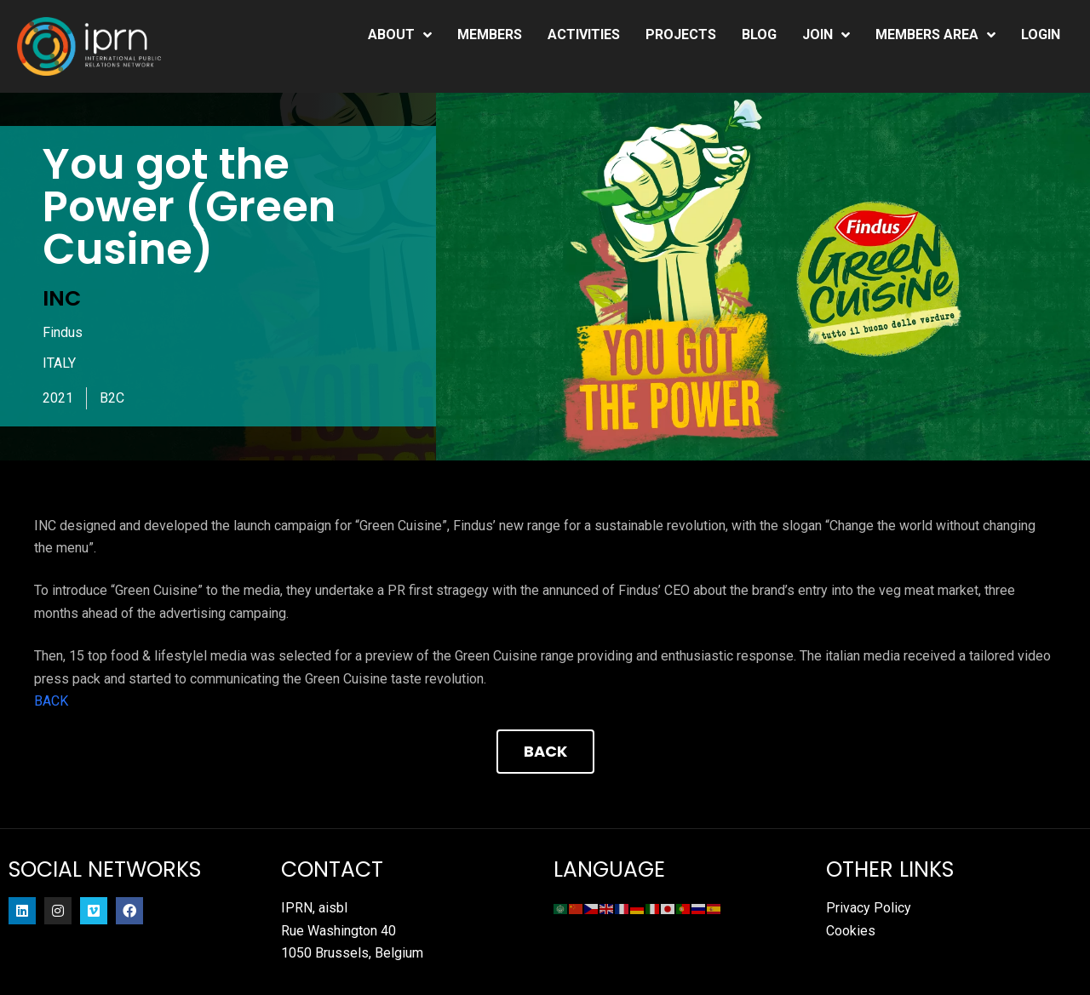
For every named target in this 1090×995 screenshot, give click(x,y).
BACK (51, 701)
